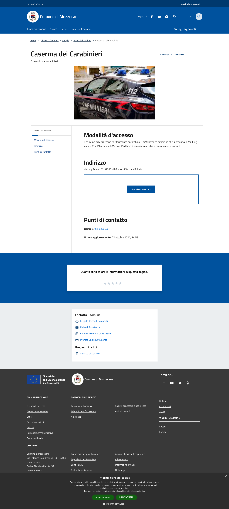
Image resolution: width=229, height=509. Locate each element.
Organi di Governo (36, 406)
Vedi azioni (181, 55)
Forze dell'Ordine (82, 40)
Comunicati (165, 406)
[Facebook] (150, 16)
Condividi (166, 55)
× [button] (226, 476)
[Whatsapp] (172, 16)
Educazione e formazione (83, 411)
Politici (30, 427)
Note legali (120, 470)
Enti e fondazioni (35, 422)
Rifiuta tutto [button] (126, 497)
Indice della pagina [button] (42, 130)
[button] (114, 503)
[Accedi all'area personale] (190, 4)
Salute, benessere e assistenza (130, 406)
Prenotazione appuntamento (85, 454)
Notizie (162, 401)
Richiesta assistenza (81, 470)
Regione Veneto (35, 4)
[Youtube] (157, 16)
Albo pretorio (121, 459)
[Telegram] (165, 16)
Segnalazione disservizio (83, 459)
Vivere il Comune (50, 40)
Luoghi (65, 40)
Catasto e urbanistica (81, 406)
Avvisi (162, 412)
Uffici (29, 416)
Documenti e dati (35, 438)
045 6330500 (101, 229)
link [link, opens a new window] (143, 491)
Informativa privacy (125, 464)
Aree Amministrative (37, 411)
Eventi (162, 432)
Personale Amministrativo (40, 433)
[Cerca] (198, 16)
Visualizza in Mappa (141, 189)
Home (33, 40)
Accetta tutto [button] (102, 497)
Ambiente (76, 416)
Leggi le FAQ (77, 464)
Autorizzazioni (122, 411)
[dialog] (114, 491)
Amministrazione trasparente (130, 454)
